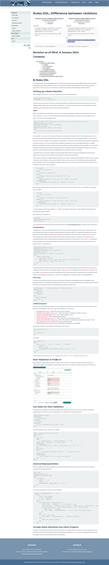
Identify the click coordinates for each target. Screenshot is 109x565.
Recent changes (16, 36)
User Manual (15, 18)
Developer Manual (17, 23)
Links (90, 4)
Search (28, 45)
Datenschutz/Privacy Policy (35, 553)
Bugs (84, 4)
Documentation (62, 4)
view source (60, 18)
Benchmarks (15, 25)
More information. (87, 551)
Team (97, 4)
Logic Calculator (16, 30)
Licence (14, 28)
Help (29, 47)
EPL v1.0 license (78, 551)
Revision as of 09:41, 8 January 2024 (78, 18)
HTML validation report (74, 224)
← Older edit (49, 23)
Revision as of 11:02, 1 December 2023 (45, 18)
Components (47, 4)
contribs (54, 20)
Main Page (15, 15)
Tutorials (14, 20)
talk (50, 20)
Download (75, 4)
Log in (13, 41)
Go (24, 45)
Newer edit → (82, 23)
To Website (24, 553)
